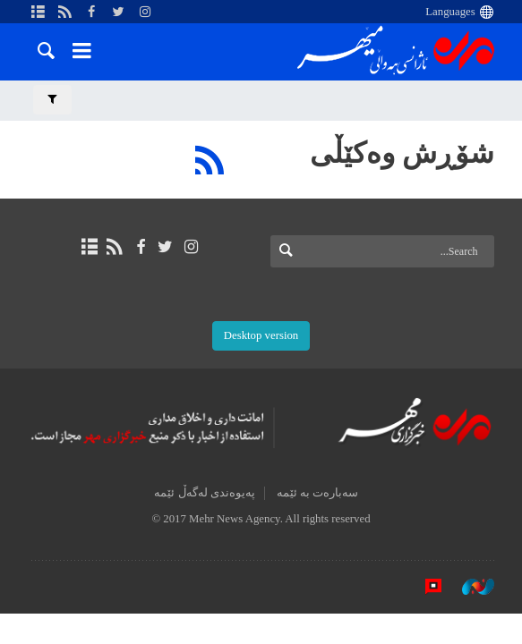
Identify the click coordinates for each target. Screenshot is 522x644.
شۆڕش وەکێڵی (402, 153)
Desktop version (261, 335)
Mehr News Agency (395, 52)
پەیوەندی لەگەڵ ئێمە (204, 493)
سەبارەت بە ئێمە (317, 493)
